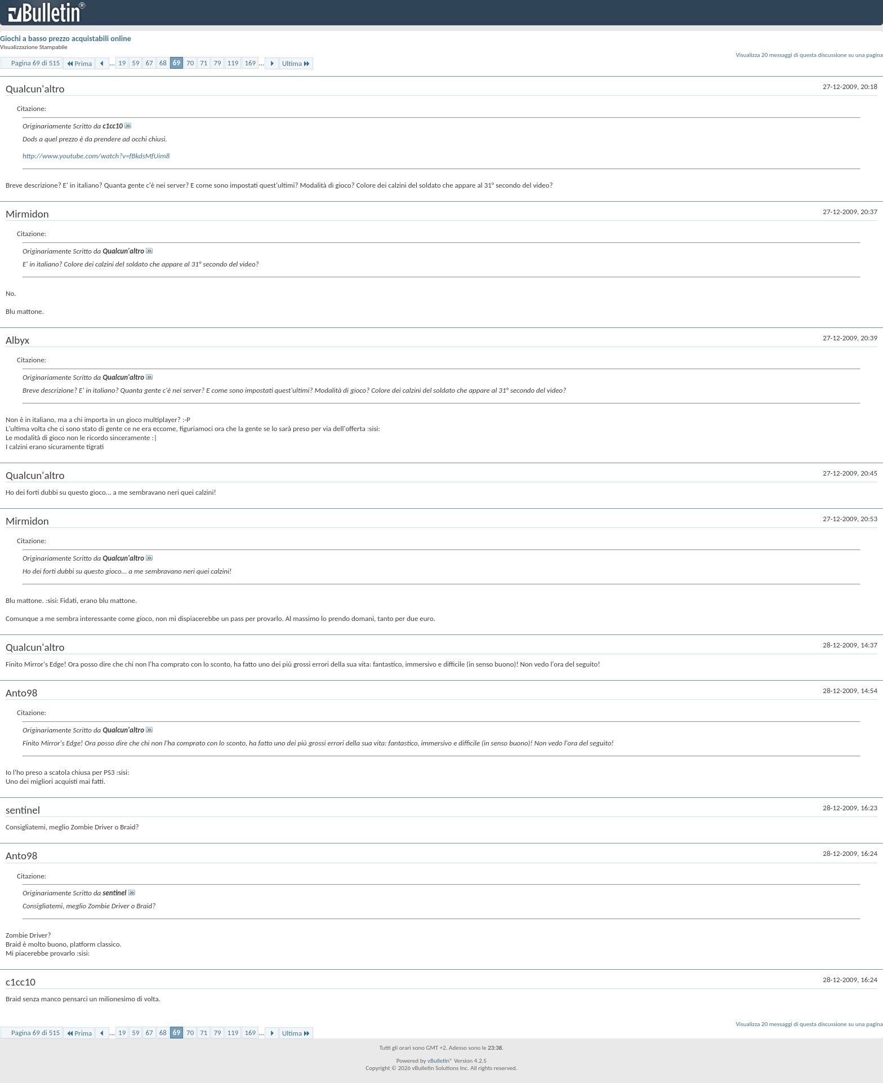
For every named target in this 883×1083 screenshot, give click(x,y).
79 (217, 63)
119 (233, 63)
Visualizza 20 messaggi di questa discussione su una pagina (809, 55)
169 (250, 63)
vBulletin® (440, 1060)
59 (135, 63)
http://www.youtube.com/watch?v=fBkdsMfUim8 (96, 156)
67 (149, 63)
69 (176, 63)
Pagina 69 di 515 (35, 63)
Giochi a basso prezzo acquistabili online (65, 38)
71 (203, 63)
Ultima (296, 63)
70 (190, 63)
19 (122, 63)
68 (163, 63)
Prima (79, 63)
